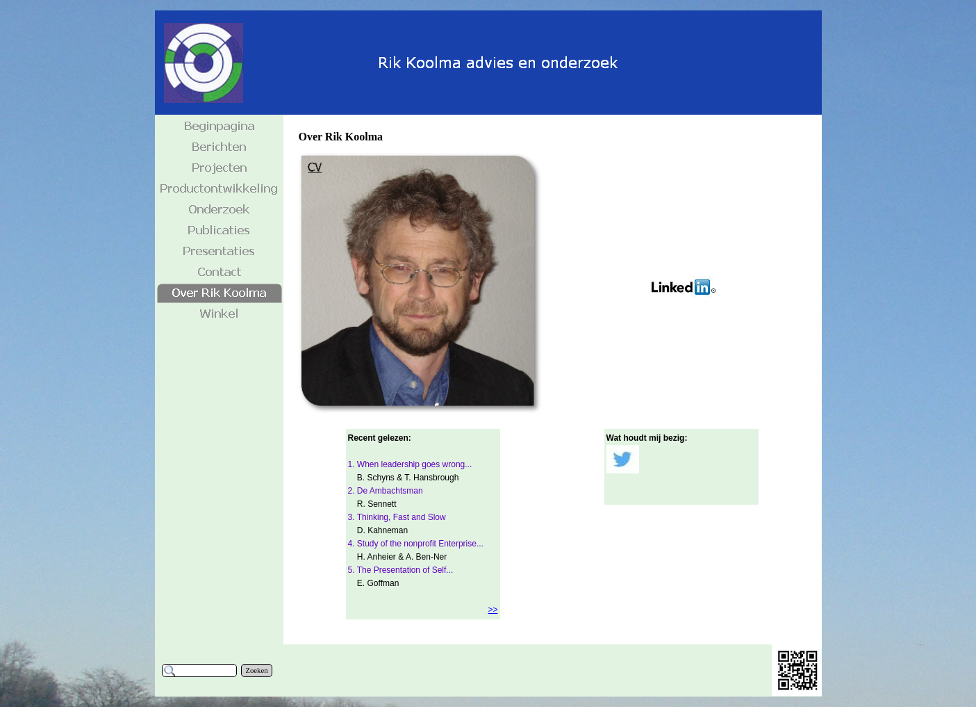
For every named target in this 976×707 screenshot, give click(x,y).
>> (492, 610)
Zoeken (257, 670)
